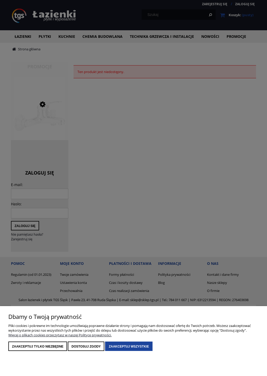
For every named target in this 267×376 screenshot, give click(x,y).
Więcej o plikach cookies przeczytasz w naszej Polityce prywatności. (60, 335)
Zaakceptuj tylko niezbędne (37, 346)
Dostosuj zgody (86, 346)
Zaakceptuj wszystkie (129, 346)
